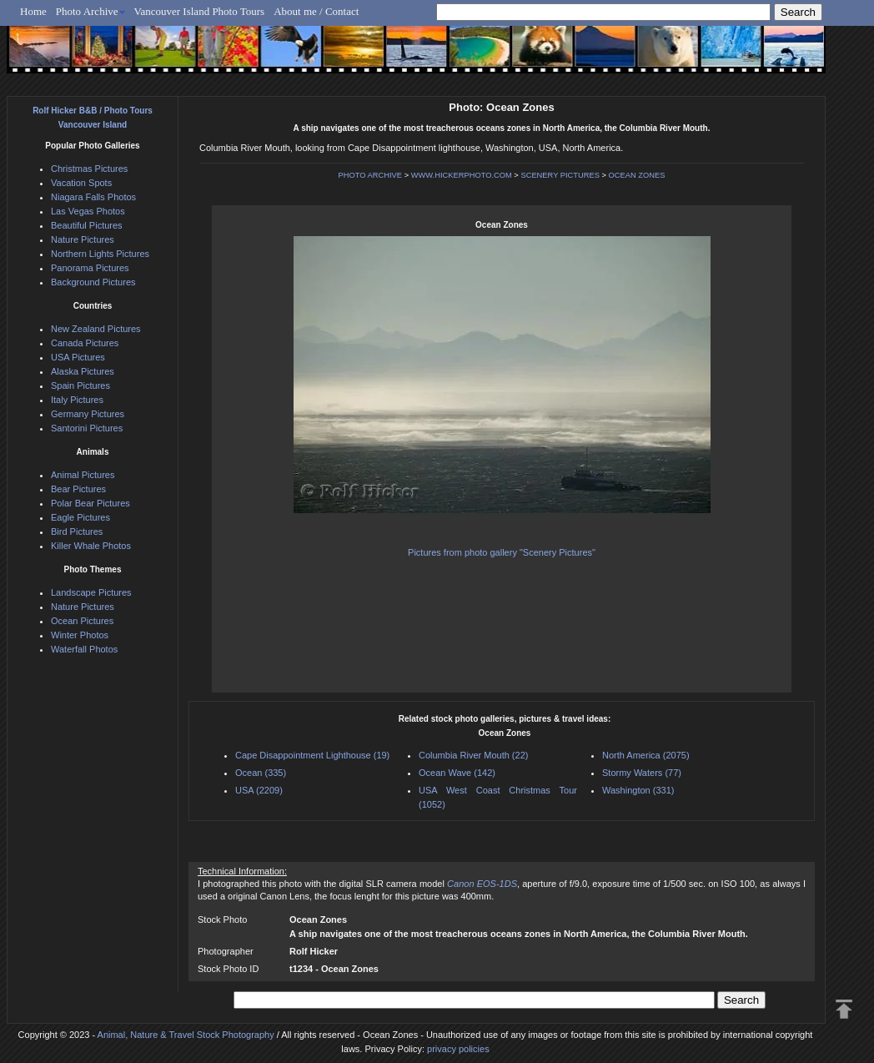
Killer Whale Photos (91, 546)
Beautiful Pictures (87, 225)
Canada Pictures (84, 343)
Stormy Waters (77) (641, 773)
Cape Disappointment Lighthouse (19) (312, 755)
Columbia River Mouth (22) (473, 755)
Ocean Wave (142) (457, 773)
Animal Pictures (82, 475)
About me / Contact (316, 11)
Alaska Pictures (82, 371)
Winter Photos (79, 635)
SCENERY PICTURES (560, 175)
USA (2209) (259, 790)
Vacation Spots (81, 183)
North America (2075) (646, 755)
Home (33, 11)
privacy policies (458, 1049)
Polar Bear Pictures (90, 503)
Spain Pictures (80, 385)
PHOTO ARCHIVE (371, 175)
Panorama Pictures (90, 268)
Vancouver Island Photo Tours (199, 11)
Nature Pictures (82, 239)
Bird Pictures (77, 531)
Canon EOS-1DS (482, 884)
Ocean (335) (260, 773)
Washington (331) (638, 790)
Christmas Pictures (89, 169)
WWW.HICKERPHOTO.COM (461, 175)
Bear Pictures (78, 489)
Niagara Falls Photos (93, 197)
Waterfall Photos (84, 649)
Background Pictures (93, 282)
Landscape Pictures (91, 592)
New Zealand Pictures (96, 329)
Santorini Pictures (87, 428)
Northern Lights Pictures (100, 254)
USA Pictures (78, 357)
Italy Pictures (77, 400)
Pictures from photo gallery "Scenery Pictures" (501, 552)
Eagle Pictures (80, 517)
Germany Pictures (87, 414)
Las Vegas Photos (88, 211)
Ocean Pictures (82, 621)
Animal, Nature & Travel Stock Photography (186, 1035)
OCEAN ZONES (637, 175)
